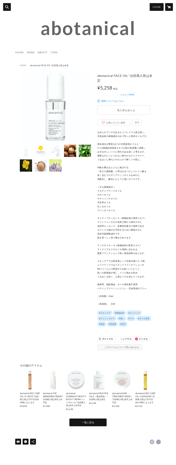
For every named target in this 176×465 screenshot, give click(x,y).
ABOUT (42, 52)
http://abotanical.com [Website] (158, 442)
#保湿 (101, 324)
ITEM (54, 52)
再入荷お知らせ (126, 110)
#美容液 (112, 324)
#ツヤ (131, 318)
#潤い (121, 318)
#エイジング (134, 313)
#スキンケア (104, 313)
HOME (19, 52)
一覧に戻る (88, 422)
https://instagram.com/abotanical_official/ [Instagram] (152, 442)
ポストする (107, 339)
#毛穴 (123, 324)
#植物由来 (119, 313)
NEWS (31, 52)
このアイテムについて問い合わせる (121, 347)
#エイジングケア (106, 318)
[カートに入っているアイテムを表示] (169, 7)
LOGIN (157, 7)
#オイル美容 (143, 318)
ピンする (143, 339)
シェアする (126, 339)
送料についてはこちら (112, 101)
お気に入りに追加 (115, 122)
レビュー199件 (127, 94)
